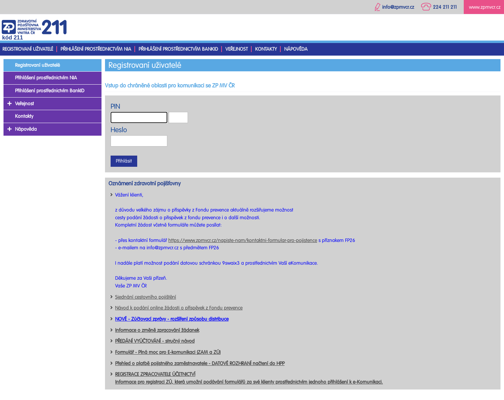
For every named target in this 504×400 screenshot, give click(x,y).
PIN (115, 106)
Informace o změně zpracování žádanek (157, 330)
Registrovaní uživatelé (27, 49)
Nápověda (296, 49)
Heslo (119, 130)
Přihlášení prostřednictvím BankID (178, 49)
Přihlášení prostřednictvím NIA (96, 49)
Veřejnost (236, 49)
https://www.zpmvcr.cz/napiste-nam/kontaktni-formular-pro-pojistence (242, 240)
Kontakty (266, 49)
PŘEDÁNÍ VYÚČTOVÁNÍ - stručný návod (155, 341)
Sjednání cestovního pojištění (145, 297)
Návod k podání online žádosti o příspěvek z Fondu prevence (179, 308)
